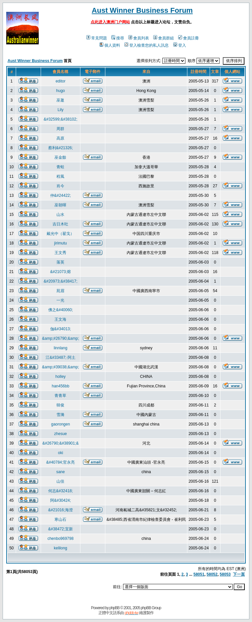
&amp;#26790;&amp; (60, 338)
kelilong (60, 548)
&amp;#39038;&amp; (60, 367)
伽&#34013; (60, 329)
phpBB (114, 608)
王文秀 (60, 252)
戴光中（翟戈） (60, 233)
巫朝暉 (60, 205)
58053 (225, 574)
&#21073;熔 (60, 271)
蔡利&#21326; (60, 148)
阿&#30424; (60, 500)
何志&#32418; (60, 491)
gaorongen (60, 424)
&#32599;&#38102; (60, 119)
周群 (60, 129)
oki (60, 452)
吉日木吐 (60, 224)
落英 (60, 262)
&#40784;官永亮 (60, 462)
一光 (60, 300)
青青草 (60, 395)
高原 (60, 138)
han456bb (60, 386)
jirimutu (60, 243)
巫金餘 (60, 157)
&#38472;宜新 (60, 529)
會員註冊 (188, 38)
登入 (179, 45)
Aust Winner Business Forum (142, 10)
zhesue (60, 433)
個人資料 (109, 45)
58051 (199, 574)
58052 (212, 574)
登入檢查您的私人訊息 (146, 45)
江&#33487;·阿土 (60, 357)
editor (60, 81)
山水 (60, 214)
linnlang (60, 348)
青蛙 (60, 167)
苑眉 (60, 290)
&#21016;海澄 (60, 510)
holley (60, 376)
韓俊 (60, 405)
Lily (60, 109)
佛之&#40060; (60, 310)
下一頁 (239, 574)
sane (60, 472)
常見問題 (96, 38)
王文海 (60, 319)
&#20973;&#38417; (60, 281)
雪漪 (60, 414)
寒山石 (60, 519)
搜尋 (117, 38)
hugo (60, 90)
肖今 (60, 186)
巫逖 (60, 100)
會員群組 (163, 38)
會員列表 (138, 38)
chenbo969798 (61, 538)
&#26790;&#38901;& (60, 443)
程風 (60, 176)
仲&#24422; (60, 195)
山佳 (60, 481)
